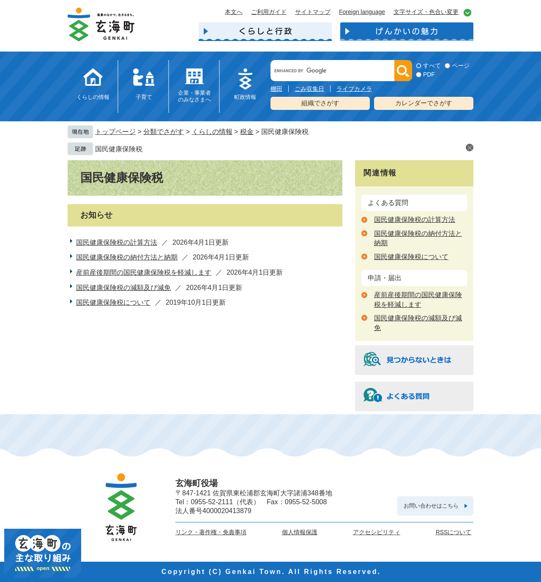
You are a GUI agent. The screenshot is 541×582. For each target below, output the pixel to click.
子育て (144, 97)
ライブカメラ (354, 88)
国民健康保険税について (113, 302)
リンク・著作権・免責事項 (210, 532)
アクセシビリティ (376, 532)
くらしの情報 (93, 97)
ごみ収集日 (309, 88)
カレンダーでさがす (423, 103)
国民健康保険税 (118, 149)
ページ (461, 65)
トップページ (115, 131)
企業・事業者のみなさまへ (194, 96)
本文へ (234, 11)
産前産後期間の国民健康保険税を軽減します (143, 272)
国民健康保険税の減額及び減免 (123, 287)
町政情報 (245, 97)
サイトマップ (313, 11)
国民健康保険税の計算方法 (116, 242)
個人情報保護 (299, 532)
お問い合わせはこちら (431, 506)
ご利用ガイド (269, 11)
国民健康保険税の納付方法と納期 (127, 257)
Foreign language (362, 11)
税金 (247, 131)
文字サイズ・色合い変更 (426, 11)
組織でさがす (320, 103)
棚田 (276, 88)
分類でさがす (163, 131)
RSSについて (454, 532)
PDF (429, 74)
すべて (432, 65)
